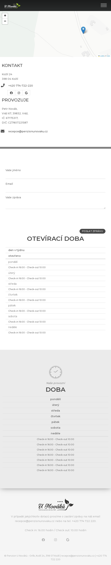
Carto (108, 56)
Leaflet (101, 56)
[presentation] (33, 219)
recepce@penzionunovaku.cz (28, 131)
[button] (83, 30)
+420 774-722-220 (20, 85)
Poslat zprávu (91, 231)
